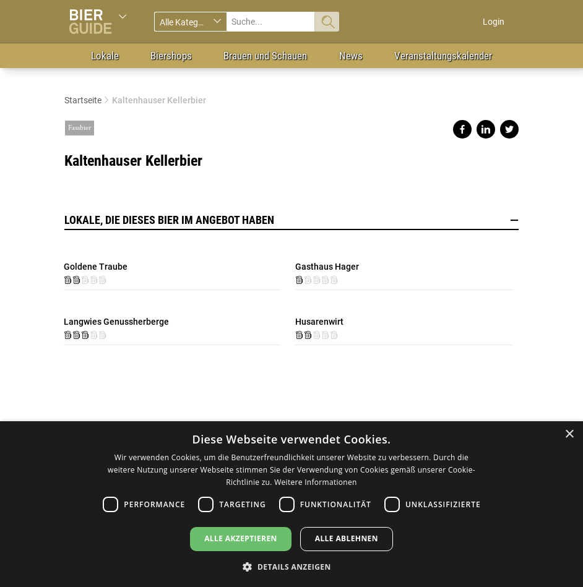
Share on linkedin (486, 129)
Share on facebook (462, 129)
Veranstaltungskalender (443, 55)
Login (493, 22)
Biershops (171, 55)
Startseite (82, 100)
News (351, 55)
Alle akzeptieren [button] (240, 538)
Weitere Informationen (315, 482)
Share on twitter (509, 129)
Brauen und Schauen (265, 55)
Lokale (105, 55)
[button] (291, 566)
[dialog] (291, 504)
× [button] (569, 434)
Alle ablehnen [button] (346, 538)
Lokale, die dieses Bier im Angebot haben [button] (291, 220)
